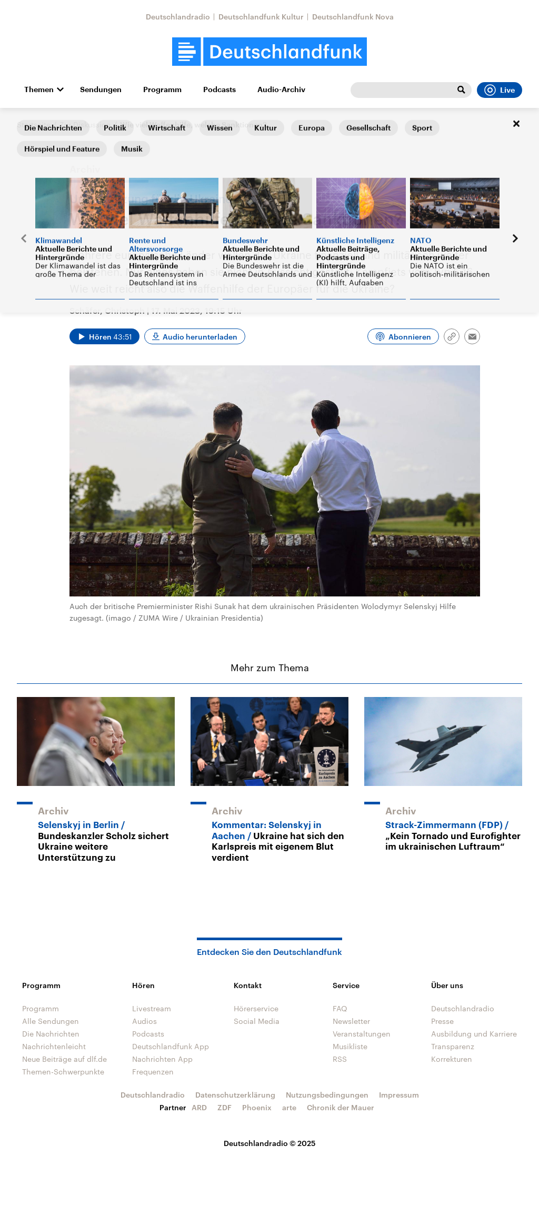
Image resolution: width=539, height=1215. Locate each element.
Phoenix (257, 1107)
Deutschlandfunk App (170, 1046)
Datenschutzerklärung (235, 1094)
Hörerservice (256, 1008)
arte (289, 1107)
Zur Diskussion (85, 124)
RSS (340, 1058)
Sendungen (101, 89)
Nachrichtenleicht (54, 1046)
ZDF (224, 1107)
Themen (39, 89)
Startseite (34, 124)
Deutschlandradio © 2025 (270, 1143)
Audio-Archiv (281, 89)
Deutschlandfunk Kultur (261, 16)
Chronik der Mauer (340, 1107)
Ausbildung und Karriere (474, 1033)
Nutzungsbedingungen (327, 1094)
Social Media (257, 1021)
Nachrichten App (162, 1058)
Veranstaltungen (362, 1033)
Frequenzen (153, 1071)
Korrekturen (451, 1058)
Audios (144, 1021)
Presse (442, 1021)
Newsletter (351, 1021)
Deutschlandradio (178, 16)
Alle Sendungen (50, 1021)
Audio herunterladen (200, 336)
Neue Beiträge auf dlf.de (64, 1058)
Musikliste (350, 1046)
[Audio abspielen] (104, 336)
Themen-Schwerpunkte (63, 1071)
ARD (199, 1107)
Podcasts (219, 89)
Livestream (151, 1008)
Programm (162, 89)
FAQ (340, 1008)
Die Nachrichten (50, 1033)
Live (499, 90)
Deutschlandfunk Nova (353, 16)
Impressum (399, 1094)
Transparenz (452, 1046)
